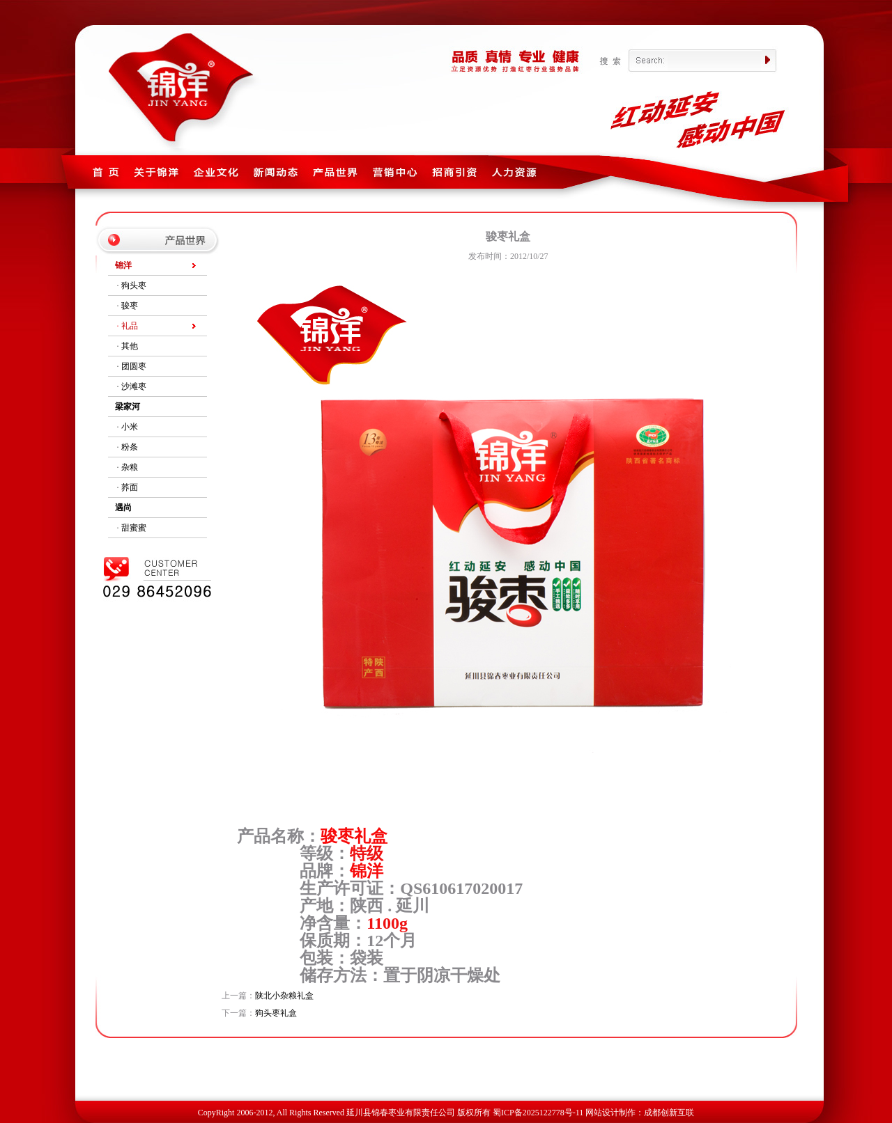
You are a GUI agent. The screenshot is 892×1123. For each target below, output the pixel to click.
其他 (129, 346)
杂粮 (129, 467)
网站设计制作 (610, 1112)
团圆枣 (133, 366)
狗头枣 (133, 285)
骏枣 (129, 306)
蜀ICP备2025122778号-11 (538, 1112)
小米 (129, 427)
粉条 (129, 447)
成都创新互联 (669, 1112)
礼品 (129, 326)
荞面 (129, 487)
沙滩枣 (133, 386)
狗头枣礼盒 (276, 1013)
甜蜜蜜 (133, 528)
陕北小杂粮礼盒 (284, 995)
